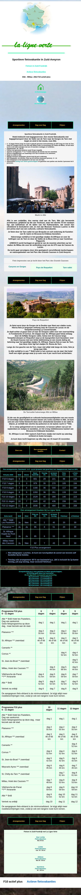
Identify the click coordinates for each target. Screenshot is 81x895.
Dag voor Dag (40, 125)
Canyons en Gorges (17, 267)
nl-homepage (40, 92)
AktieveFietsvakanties (40, 858)
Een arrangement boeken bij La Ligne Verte (40, 510)
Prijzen (62, 125)
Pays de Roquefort (44, 268)
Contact (62, 450)
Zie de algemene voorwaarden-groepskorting (40, 575)
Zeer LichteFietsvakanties (40, 838)
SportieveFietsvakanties (40, 868)
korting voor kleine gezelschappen (26, 161)
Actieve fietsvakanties (36, 72)
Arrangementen (19, 125)
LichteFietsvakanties (40, 848)
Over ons (18, 450)
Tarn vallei (67, 268)
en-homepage (40, 103)
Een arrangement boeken (40, 450)
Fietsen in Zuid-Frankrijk (36, 66)
